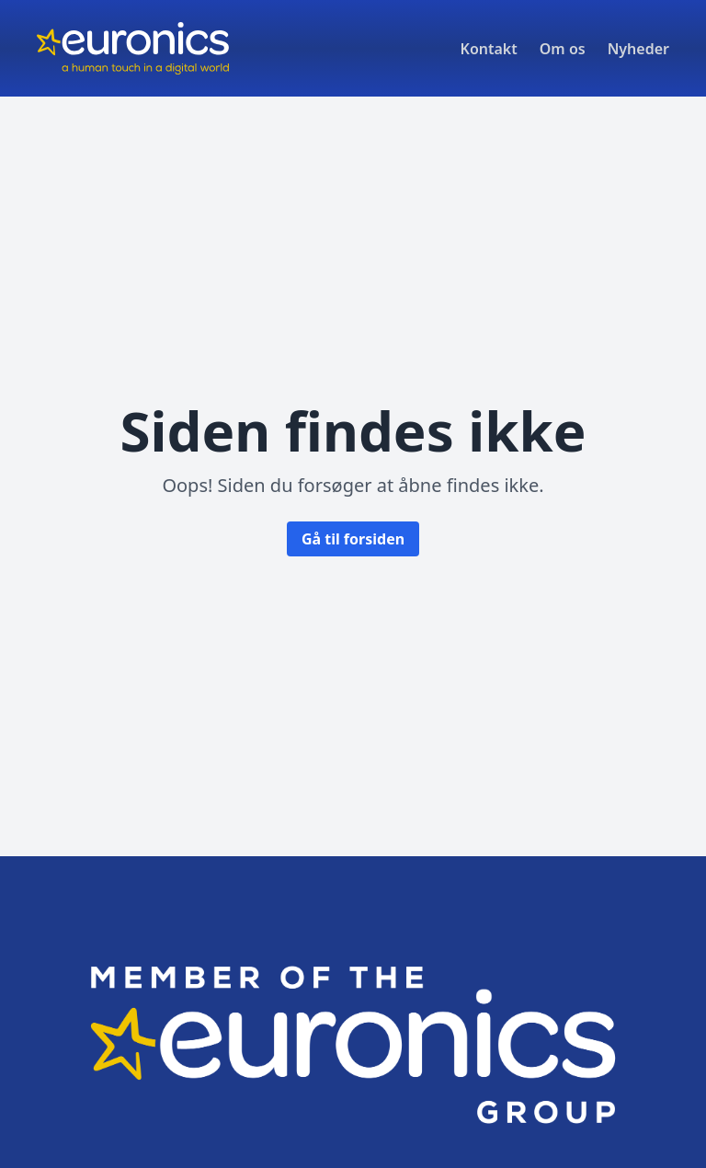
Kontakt (489, 49)
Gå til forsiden (353, 539)
